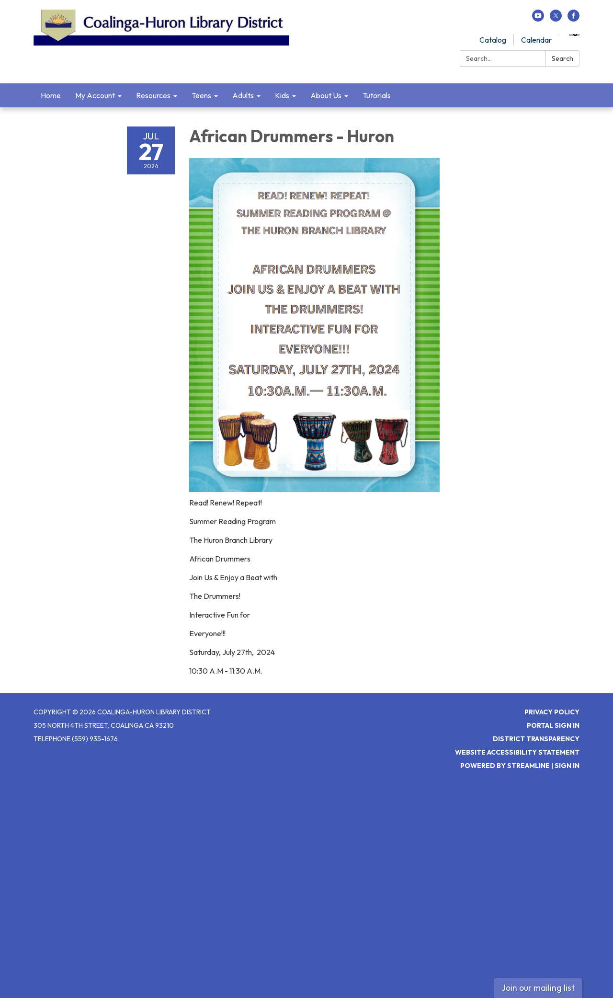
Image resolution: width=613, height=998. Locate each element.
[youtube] (538, 18)
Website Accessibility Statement (517, 752)
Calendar (536, 40)
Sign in (567, 765)
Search (562, 58)
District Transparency (536, 738)
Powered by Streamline (505, 765)
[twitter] (556, 18)
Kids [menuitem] (282, 95)
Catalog (492, 40)
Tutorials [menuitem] (377, 95)
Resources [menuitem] (153, 95)
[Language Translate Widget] (574, 35)
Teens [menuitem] (201, 95)
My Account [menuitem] (95, 95)
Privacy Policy (551, 712)
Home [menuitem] (51, 95)
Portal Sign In (553, 725)
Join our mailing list (538, 987)
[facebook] (573, 18)
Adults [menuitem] (243, 95)
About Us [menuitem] (325, 95)
